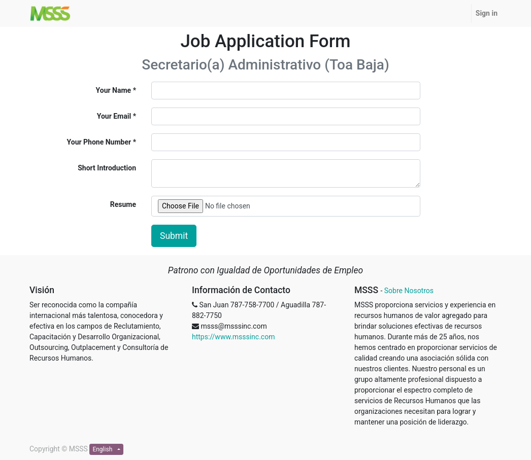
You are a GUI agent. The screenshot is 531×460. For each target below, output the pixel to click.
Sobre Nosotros (409, 291)
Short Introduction (107, 168)
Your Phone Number (99, 142)
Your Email (114, 116)
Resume (123, 204)
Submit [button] (174, 236)
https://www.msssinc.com (233, 337)
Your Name (113, 90)
